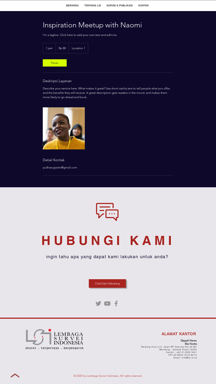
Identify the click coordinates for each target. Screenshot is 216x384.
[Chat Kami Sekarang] (107, 283)
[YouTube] (107, 303)
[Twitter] (98, 303)
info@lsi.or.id (189, 357)
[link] (55, 63)
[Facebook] (116, 303)
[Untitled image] (64, 128)
